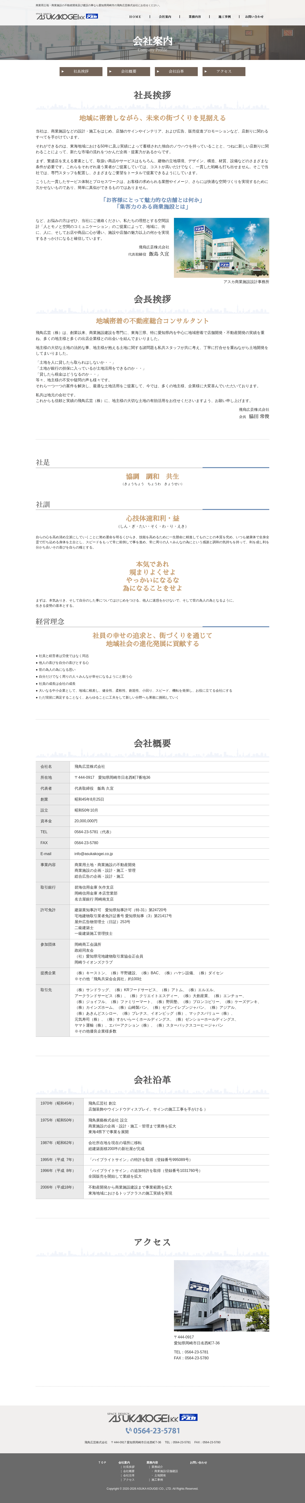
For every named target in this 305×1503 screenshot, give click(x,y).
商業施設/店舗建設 (166, 1471)
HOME (135, 17)
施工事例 (224, 17)
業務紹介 (157, 1467)
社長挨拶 (81, 71)
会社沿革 (176, 71)
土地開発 (160, 1475)
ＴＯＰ (102, 1462)
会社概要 (128, 71)
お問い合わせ (254, 17)
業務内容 (195, 17)
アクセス (224, 71)
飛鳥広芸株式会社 (67, 17)
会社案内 (165, 17)
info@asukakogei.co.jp (94, 854)
